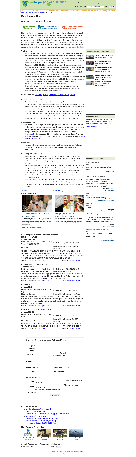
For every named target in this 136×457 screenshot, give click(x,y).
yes (43, 260)
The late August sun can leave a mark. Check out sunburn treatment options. (103, 83)
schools (96, 10)
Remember (40, 391)
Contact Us (81, 453)
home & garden (77, 10)
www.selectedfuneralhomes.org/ (37, 418)
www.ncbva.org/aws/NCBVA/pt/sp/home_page (42, 420)
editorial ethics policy (91, 126)
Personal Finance (33, 12)
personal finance (86, 10)
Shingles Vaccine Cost (107, 211)
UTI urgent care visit (93, 162)
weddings (113, 10)
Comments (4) (57, 191)
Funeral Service (63, 95)
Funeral (72, 95)
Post (24, 191)
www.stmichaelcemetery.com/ (36, 413)
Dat (87, 193)
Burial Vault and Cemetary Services (34, 264)
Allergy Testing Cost (108, 226)
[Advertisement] (100, 35)
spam (78, 260)
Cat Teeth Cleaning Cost (107, 240)
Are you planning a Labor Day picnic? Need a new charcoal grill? (103, 63)
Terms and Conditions (62, 453)
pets (92, 10)
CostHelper (24, 12)
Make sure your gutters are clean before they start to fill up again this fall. (104, 57)
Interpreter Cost (109, 190)
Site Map (76, 453)
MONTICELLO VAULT (29, 237)
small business (102, 10)
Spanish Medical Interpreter (96, 176)
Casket (45, 95)
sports (108, 10)
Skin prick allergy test (93, 214)
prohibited (70, 260)
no (48, 260)
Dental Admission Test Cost (106, 200)
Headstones (53, 95)
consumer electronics (54, 10)
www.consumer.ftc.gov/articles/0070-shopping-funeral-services (47, 415)
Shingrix (89, 204)
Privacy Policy (70, 453)
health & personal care (66, 10)
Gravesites (38, 95)
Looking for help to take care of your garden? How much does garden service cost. (103, 77)
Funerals (41, 12)
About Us (54, 453)
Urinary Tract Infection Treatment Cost (103, 173)
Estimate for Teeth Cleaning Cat (97, 229)
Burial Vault (25, 285)
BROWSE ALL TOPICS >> (28, 10)
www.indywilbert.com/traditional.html (38, 411)
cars (46, 10)
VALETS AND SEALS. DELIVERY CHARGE (36, 310)
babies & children (40, 10)
